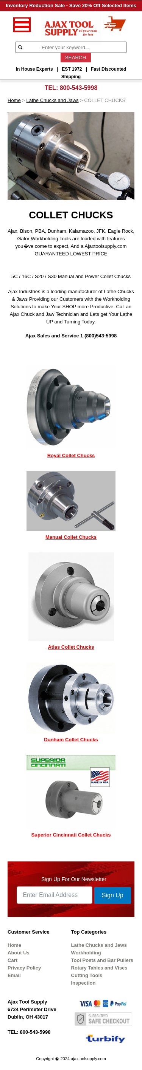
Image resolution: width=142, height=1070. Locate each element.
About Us (19, 953)
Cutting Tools (87, 975)
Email (14, 975)
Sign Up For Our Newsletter (73, 879)
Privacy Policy (24, 968)
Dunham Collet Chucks (71, 739)
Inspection (83, 983)
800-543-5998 (79, 88)
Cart (12, 960)
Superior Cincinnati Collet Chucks (71, 835)
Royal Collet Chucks (71, 455)
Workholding (86, 953)
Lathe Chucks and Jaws (53, 100)
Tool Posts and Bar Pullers (102, 960)
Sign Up (112, 895)
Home (14, 100)
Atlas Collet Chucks (71, 647)
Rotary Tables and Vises (99, 968)
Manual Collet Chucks (71, 537)
